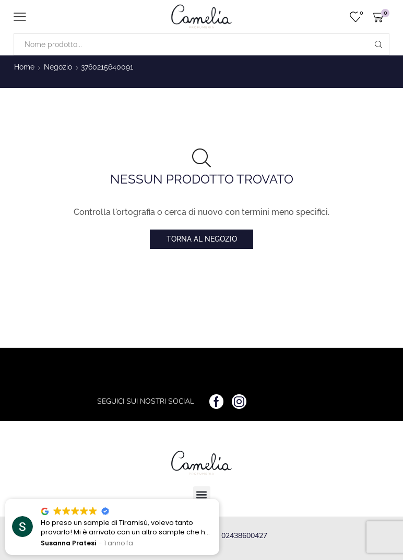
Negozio (58, 67)
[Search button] (378, 44)
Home (24, 67)
